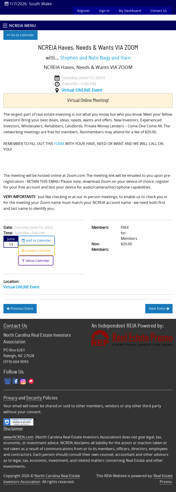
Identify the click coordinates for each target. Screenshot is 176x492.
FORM (59, 143)
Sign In (104, 10)
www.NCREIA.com (18, 437)
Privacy (10, 398)
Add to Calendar (36, 240)
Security (34, 398)
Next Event (159, 308)
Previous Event (20, 308)
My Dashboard (130, 10)
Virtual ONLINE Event (82, 90)
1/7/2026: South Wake (28, 3)
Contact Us (158, 10)
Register (83, 10)
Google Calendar (36, 250)
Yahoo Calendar (36, 260)
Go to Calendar (20, 35)
